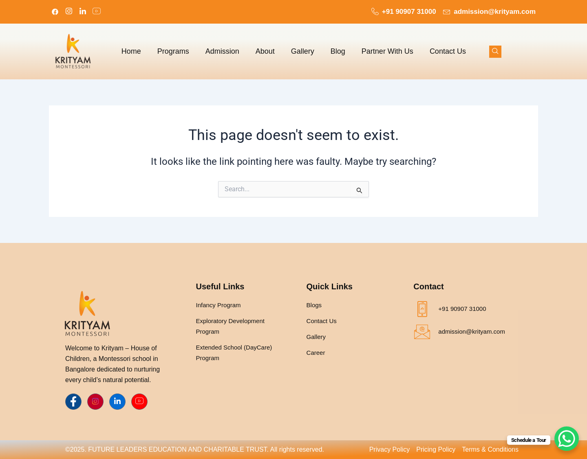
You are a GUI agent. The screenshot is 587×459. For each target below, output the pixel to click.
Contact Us (448, 51)
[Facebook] (55, 12)
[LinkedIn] (83, 12)
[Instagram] (69, 12)
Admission (222, 51)
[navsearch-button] (495, 52)
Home (131, 51)
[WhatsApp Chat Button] (566, 438)
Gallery (302, 51)
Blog (338, 51)
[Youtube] (139, 401)
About (265, 51)
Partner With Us (387, 51)
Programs (173, 51)
